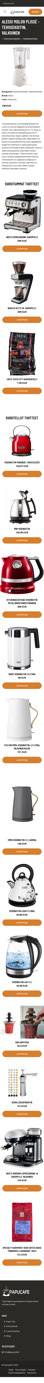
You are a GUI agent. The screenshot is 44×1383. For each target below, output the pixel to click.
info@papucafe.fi (8, 3)
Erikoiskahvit (12, 1326)
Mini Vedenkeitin (22, 528)
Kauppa (35, 12)
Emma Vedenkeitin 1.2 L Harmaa (22, 839)
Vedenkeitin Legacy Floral (22, 911)
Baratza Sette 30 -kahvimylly (22, 308)
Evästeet (31, 1369)
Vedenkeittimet (30, 39)
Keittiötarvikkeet (12, 39)
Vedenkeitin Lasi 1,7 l (22, 982)
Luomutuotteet (13, 1331)
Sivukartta (31, 1372)
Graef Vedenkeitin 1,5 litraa (22, 674)
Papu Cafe (10, 1321)
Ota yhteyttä (20, 1369)
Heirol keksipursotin (22, 1102)
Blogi (8, 1336)
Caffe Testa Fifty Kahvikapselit (22, 379)
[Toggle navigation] (5, 11)
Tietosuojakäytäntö (16, 1372)
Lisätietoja (22, 113)
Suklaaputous (22, 1042)
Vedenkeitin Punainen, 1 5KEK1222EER (22, 462)
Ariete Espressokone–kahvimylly (22, 237)
